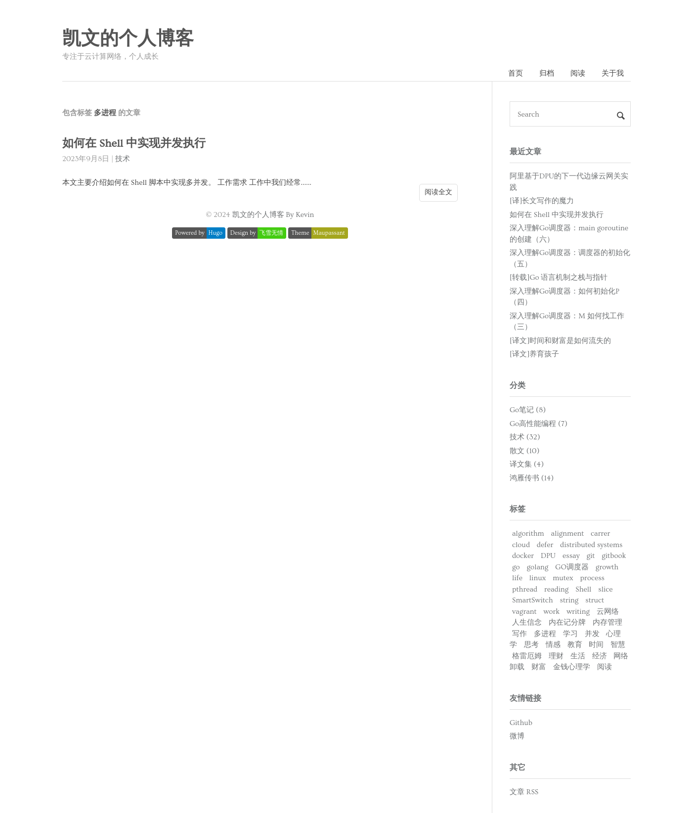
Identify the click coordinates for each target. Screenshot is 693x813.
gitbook (614, 556)
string (569, 600)
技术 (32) (525, 437)
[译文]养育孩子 (534, 354)
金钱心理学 (571, 667)
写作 (519, 634)
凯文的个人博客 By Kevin (273, 215)
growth (607, 567)
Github (521, 723)
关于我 (613, 73)
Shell (583, 589)
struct (594, 600)
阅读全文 (438, 192)
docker (523, 556)
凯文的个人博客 (128, 39)
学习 (570, 634)
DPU (548, 556)
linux (537, 578)
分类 (517, 385)
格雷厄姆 (527, 656)
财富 (538, 667)
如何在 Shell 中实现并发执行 (134, 143)
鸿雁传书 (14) (532, 478)
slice (605, 589)
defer (545, 545)
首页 (515, 73)
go (516, 567)
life (517, 578)
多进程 (545, 634)
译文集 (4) (527, 464)
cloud (521, 545)
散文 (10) (524, 451)
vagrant (524, 611)
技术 (122, 159)
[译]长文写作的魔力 (542, 201)
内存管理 (607, 622)
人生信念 (527, 622)
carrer (600, 533)
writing (578, 611)
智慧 (617, 645)
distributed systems (591, 545)
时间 (596, 645)
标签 (517, 509)
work (552, 611)
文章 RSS (524, 792)
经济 (599, 656)
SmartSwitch (532, 600)
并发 (592, 634)
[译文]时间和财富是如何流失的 (560, 341)
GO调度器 (572, 567)
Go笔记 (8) (528, 410)
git (590, 556)
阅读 (577, 73)
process (592, 578)
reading (556, 589)
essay (571, 556)
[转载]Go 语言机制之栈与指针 (558, 277)
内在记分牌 (567, 622)
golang (538, 567)
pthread (524, 589)
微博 (517, 736)
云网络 (608, 611)
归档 (546, 73)
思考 (531, 645)
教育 (574, 645)
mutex (563, 578)
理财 (556, 656)
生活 (577, 656)
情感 (553, 645)
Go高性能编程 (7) (538, 424)
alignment (567, 533)
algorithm (528, 533)
